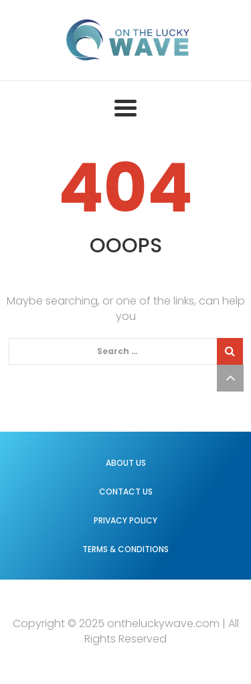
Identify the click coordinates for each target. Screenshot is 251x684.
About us (126, 462)
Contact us (126, 491)
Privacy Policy (125, 520)
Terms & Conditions (125, 549)
